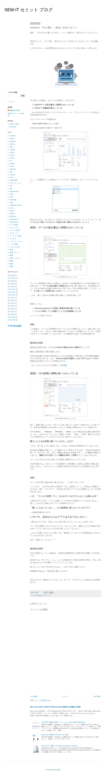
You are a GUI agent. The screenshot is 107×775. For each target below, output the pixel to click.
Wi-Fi (12, 208)
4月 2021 (11, 311)
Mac (11, 172)
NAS (11, 177)
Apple (12, 138)
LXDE (12, 166)
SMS (11, 194)
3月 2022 (11, 284)
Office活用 (13, 180)
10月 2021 (11, 295)
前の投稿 (97, 696)
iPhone (12, 163)
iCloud (12, 152)
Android (12, 136)
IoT (11, 161)
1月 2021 (11, 314)
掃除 (11, 261)
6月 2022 (11, 281)
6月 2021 (11, 306)
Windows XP (14, 219)
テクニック (47, 595)
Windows (39, 595)
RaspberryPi (14, 191)
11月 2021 (11, 292)
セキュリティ (15, 227)
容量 (11, 266)
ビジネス (13, 238)
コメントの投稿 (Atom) (42, 700)
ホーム (65, 696)
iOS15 (12, 158)
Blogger (58, 770)
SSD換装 (63, 365)
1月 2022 (11, 286)
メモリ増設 (14, 244)
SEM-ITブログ (15, 110)
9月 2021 (11, 298)
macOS (12, 175)
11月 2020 (11, 317)
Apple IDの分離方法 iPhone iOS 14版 (54, 735)
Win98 (12, 214)
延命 (11, 250)
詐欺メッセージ (15, 258)
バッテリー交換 (15, 236)
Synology (13, 200)
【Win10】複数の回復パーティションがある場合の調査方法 (63, 722)
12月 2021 (11, 289)
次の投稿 (34, 696)
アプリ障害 (14, 225)
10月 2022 (11, 278)
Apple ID (13, 141)
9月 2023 (11, 275)
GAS (11, 147)
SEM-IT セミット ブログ (28, 9)
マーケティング (15, 241)
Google (12, 149)
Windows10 (14, 222)
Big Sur (12, 144)
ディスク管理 (15, 230)
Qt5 (11, 188)
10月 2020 (11, 320)
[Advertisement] (65, 676)
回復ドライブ (15, 252)
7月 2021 (11, 303)
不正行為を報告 (14, 326)
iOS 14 (12, 155)
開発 (11, 255)
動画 (11, 264)
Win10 (12, 211)
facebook (13, 127)
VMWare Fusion (15, 205)
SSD (11, 197)
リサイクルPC (15, 247)
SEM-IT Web (14, 124)
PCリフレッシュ (16, 183)
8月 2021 (11, 300)
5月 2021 (11, 309)
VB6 (11, 202)
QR (11, 186)
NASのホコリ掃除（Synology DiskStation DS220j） (60, 746)
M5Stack (13, 169)
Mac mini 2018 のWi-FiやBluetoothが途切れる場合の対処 (55, 707)
